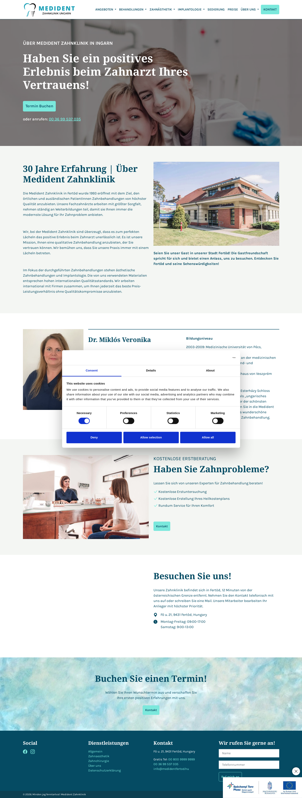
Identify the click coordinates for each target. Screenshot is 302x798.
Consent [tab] (92, 370)
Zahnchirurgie (98, 761)
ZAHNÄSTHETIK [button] (161, 9)
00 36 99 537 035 (65, 119)
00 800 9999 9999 (181, 759)
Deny (94, 437)
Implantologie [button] (190, 9)
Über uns (94, 766)
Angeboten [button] (104, 9)
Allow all (208, 437)
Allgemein (95, 751)
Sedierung (216, 9)
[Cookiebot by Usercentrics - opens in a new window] (218, 358)
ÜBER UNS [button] (249, 9)
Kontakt (162, 526)
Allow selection (151, 437)
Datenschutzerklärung (104, 770)
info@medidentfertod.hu (171, 769)
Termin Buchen (39, 106)
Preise (233, 9)
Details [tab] (151, 370)
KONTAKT (270, 9)
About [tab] (210, 370)
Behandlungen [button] (131, 9)
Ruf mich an (230, 777)
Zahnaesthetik (98, 756)
